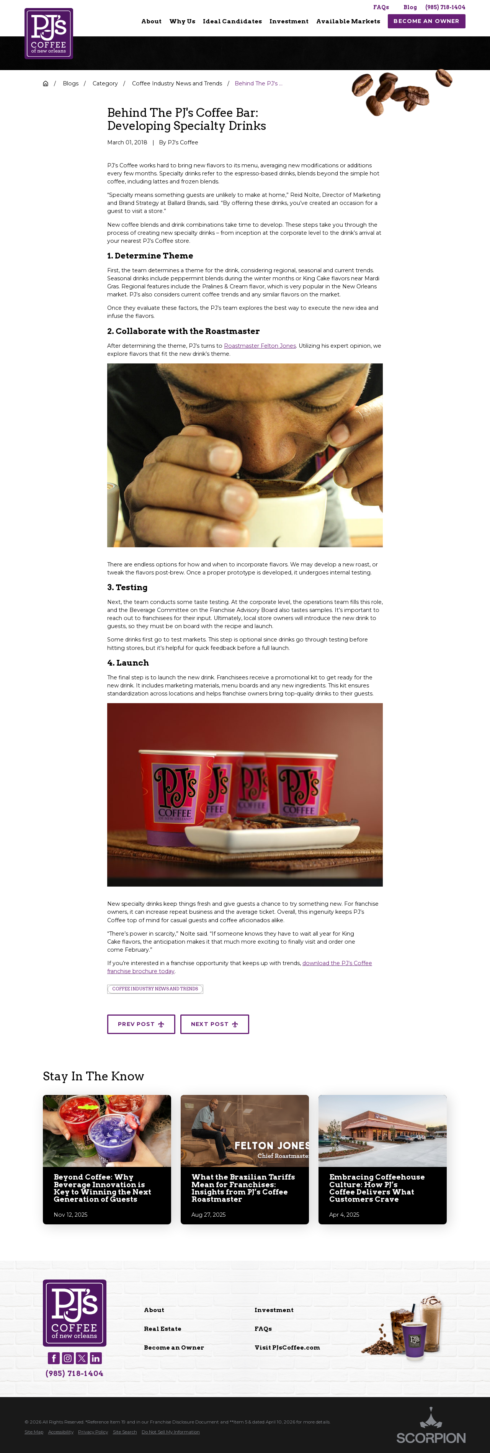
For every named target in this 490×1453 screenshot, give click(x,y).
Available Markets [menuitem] (348, 21)
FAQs (381, 7)
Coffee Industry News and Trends (155, 989)
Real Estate (162, 1328)
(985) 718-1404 (445, 7)
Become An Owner (426, 21)
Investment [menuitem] (289, 21)
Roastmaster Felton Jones (260, 345)
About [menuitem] (151, 21)
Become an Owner (174, 1347)
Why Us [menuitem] (182, 21)
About (154, 1310)
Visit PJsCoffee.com (287, 1347)
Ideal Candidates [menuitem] (232, 21)
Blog (410, 7)
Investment (274, 1310)
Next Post (214, 1024)
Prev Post (141, 1024)
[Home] (48, 34)
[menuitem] (151, 21)
